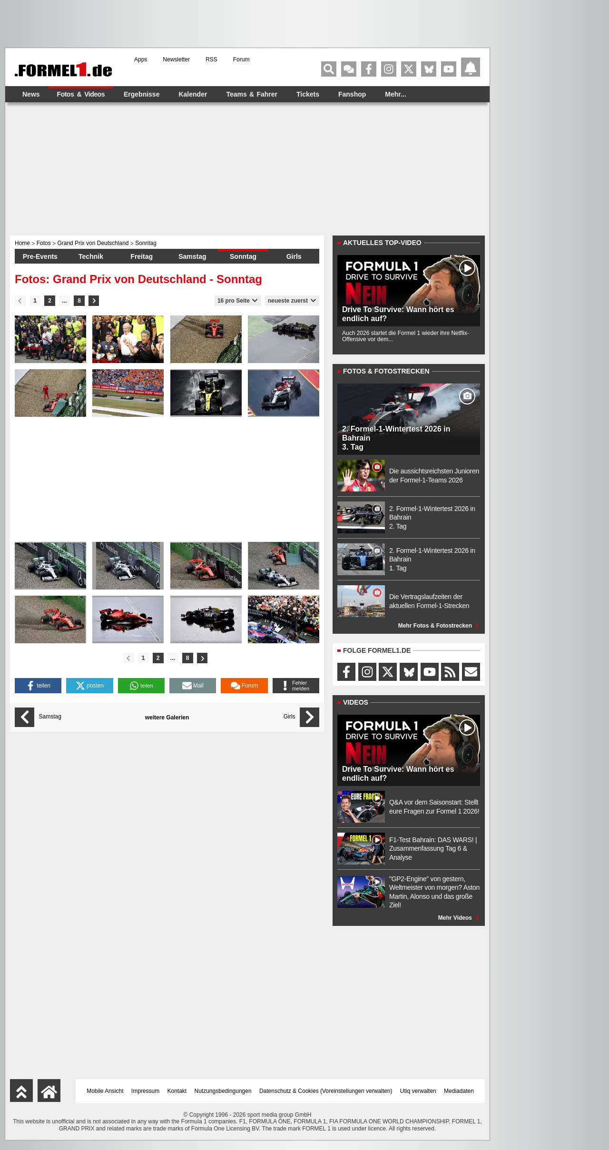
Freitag (141, 256)
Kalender (192, 94)
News (31, 94)
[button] (38, 685)
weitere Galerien (167, 717)
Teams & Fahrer (251, 94)
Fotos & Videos (81, 94)
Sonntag (243, 256)
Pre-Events (40, 256)
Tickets (307, 94)
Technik (91, 256)
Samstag (192, 256)
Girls (294, 256)
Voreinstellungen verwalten (356, 1091)
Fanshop (352, 94)
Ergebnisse (141, 94)
